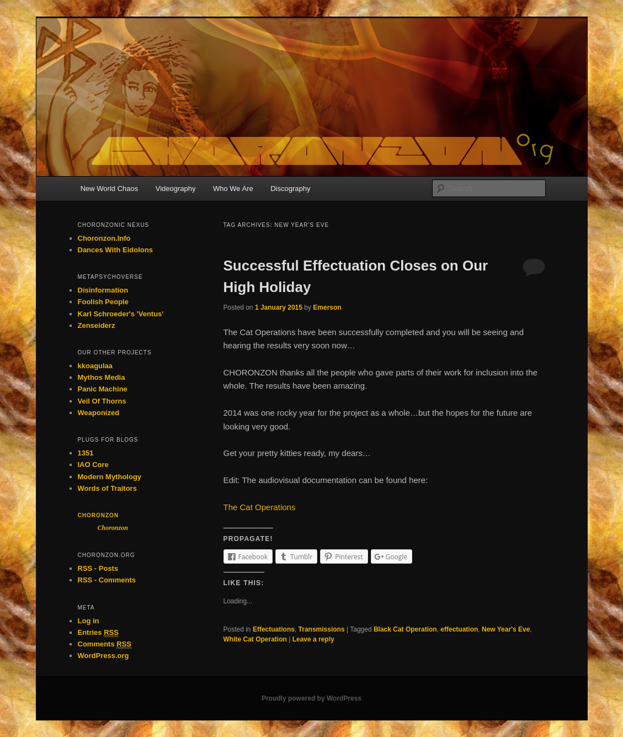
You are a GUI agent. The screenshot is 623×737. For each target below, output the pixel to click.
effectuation (459, 629)
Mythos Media (101, 377)
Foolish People (103, 302)
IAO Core (93, 464)
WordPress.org (103, 655)
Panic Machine (102, 389)
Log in (88, 621)
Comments (105, 644)
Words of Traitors (107, 488)
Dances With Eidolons (115, 250)
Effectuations (274, 629)
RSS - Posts (98, 568)
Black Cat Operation (405, 629)
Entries (98, 632)
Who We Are (233, 188)
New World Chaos (110, 188)
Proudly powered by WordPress (311, 698)
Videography (176, 188)
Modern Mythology (110, 477)
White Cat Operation (255, 639)
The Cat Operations (259, 507)
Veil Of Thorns (102, 401)
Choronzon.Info (104, 238)
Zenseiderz (96, 325)
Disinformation (103, 290)
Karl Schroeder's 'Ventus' (121, 314)
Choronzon (98, 515)
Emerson (327, 307)
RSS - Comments (107, 580)
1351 (86, 453)
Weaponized (99, 413)
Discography (290, 188)
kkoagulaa (95, 366)
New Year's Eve (506, 629)
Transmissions (322, 629)
